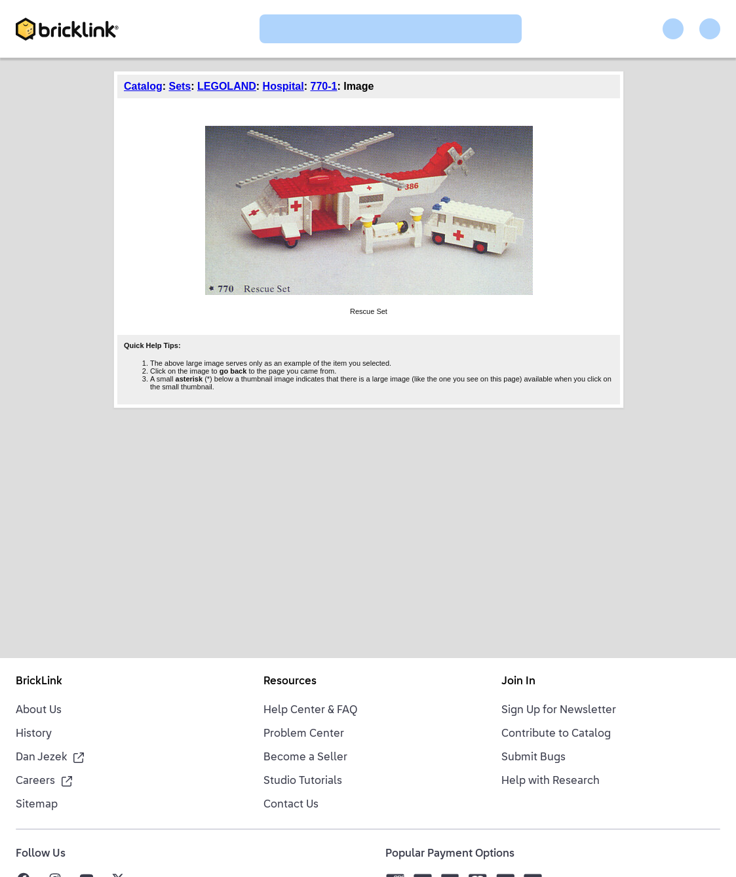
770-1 (324, 86)
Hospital (283, 86)
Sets (179, 86)
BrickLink (39, 681)
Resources (290, 681)
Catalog (143, 86)
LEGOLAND (226, 86)
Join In (518, 681)
